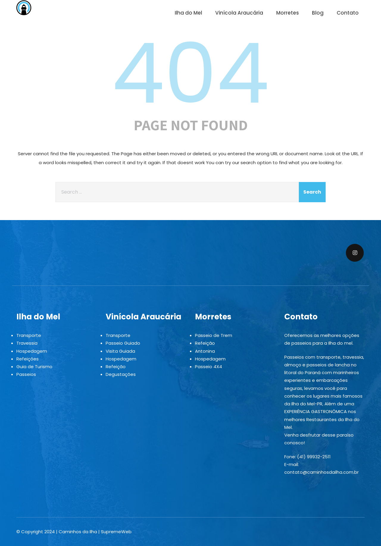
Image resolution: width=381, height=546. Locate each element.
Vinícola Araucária (239, 12)
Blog (318, 12)
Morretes (287, 12)
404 (190, 73)
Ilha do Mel (188, 12)
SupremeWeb (116, 531)
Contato (348, 12)
